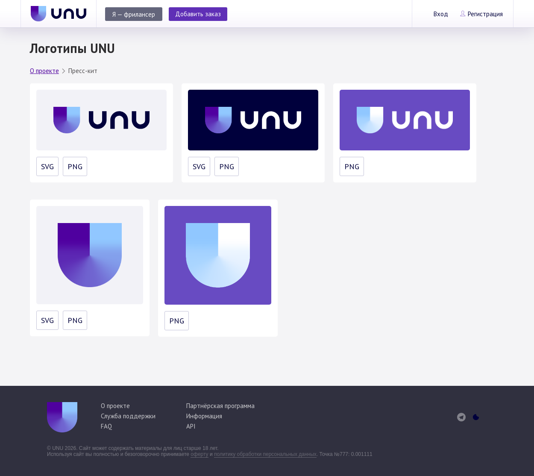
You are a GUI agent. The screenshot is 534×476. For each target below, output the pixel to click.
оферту (199, 454)
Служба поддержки (128, 416)
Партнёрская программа (220, 406)
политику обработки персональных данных (265, 454)
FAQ (106, 426)
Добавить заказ (198, 14)
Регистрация (485, 14)
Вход (441, 14)
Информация (204, 416)
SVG (47, 166)
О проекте (44, 71)
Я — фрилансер (133, 14)
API (191, 426)
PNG (74, 166)
